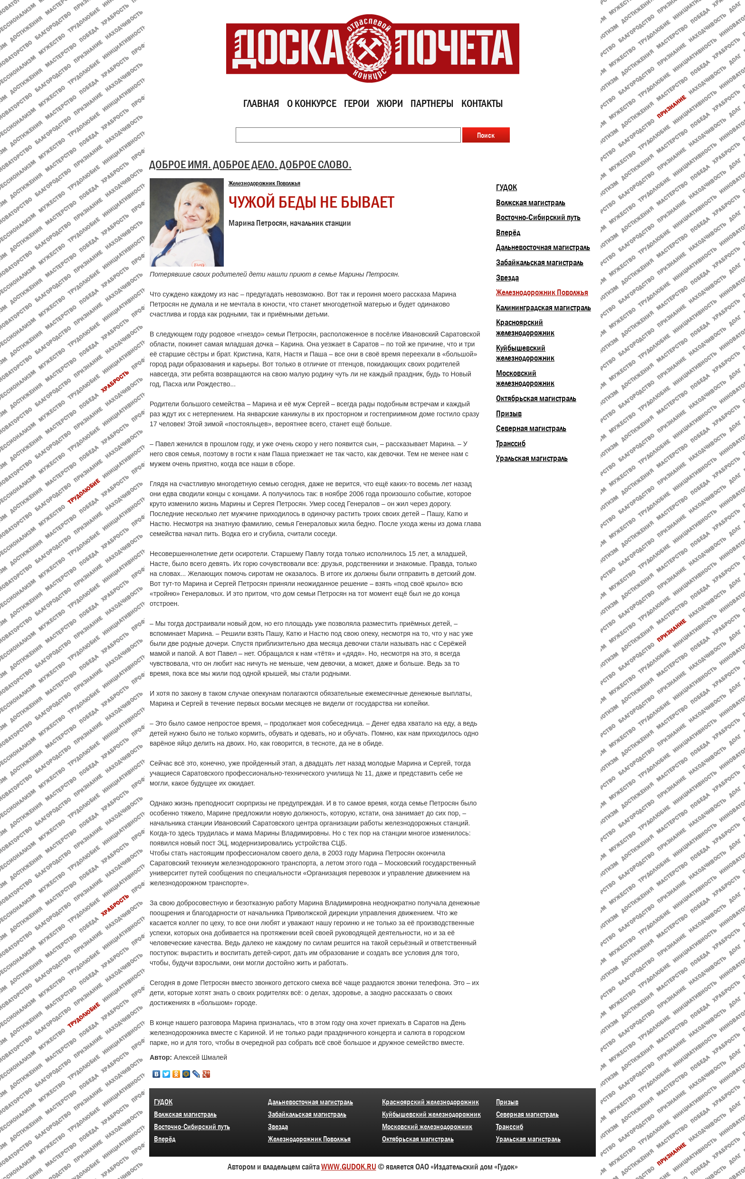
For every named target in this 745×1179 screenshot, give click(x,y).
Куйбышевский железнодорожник (525, 353)
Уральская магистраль (532, 458)
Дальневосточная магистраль (543, 247)
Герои (356, 103)
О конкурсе (311, 103)
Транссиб (510, 443)
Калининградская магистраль (543, 307)
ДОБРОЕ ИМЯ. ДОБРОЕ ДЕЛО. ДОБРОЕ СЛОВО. (250, 164)
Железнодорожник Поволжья (264, 183)
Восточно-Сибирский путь (538, 217)
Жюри (390, 103)
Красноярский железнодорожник (525, 327)
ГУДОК (506, 187)
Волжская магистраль (530, 202)
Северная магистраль (531, 428)
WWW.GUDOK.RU (348, 1166)
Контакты (482, 103)
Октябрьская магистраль (536, 398)
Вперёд (508, 232)
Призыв (509, 413)
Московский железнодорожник (525, 378)
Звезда (507, 277)
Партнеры (432, 103)
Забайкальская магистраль (539, 262)
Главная (261, 103)
